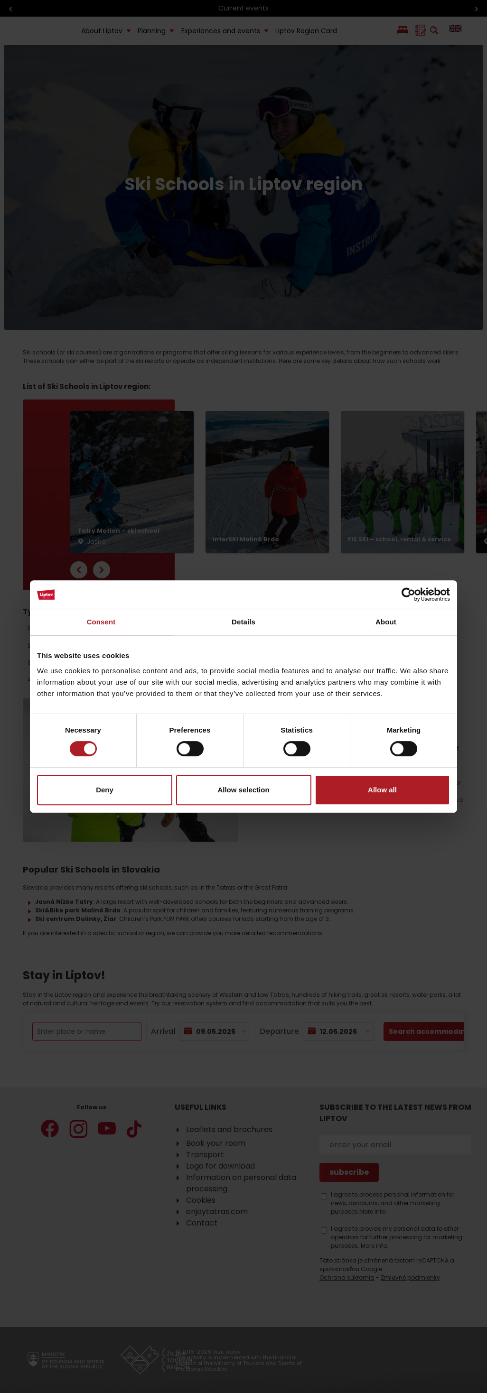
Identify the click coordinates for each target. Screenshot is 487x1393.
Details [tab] (243, 622)
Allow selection (243, 790)
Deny (104, 790)
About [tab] (385, 622)
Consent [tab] (101, 622)
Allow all (382, 790)
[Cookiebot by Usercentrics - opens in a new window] (408, 594)
